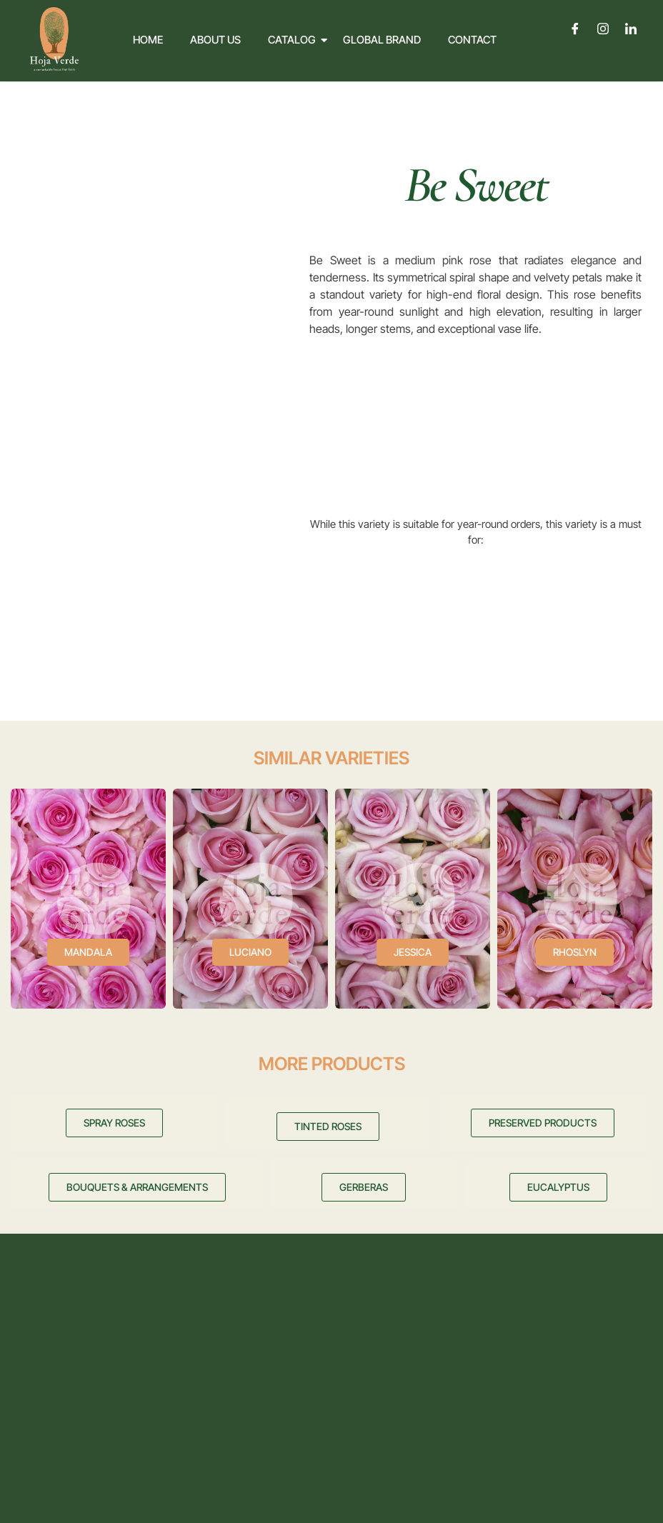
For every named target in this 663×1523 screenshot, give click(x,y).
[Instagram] (603, 28)
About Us (215, 39)
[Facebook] (575, 28)
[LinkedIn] (631, 28)
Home (148, 39)
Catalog (295, 39)
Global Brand (382, 39)
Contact (472, 39)
